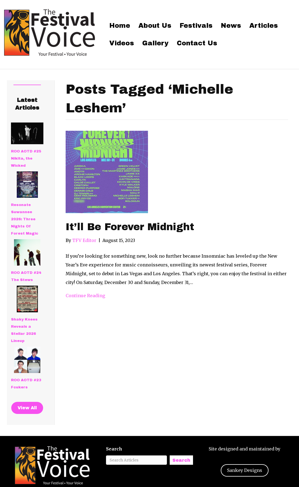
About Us (154, 25)
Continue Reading (85, 295)
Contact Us (197, 43)
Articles (263, 25)
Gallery (155, 43)
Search (114, 449)
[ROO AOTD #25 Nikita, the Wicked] (27, 133)
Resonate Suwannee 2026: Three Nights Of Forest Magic (24, 219)
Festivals (196, 25)
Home (119, 25)
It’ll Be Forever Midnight (130, 226)
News (231, 25)
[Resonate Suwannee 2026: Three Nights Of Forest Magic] (27, 184)
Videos (121, 43)
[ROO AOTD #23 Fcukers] (27, 360)
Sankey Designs (244, 470)
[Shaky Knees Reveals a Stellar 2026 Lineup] (27, 299)
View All (27, 407)
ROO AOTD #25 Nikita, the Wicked (26, 158)
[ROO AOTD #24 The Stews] (27, 252)
